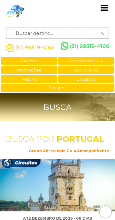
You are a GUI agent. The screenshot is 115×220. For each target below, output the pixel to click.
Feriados (57, 87)
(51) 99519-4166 (85, 46)
